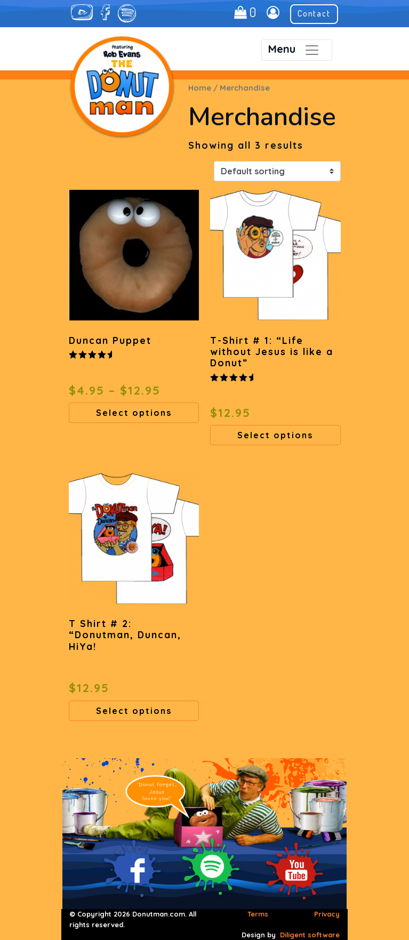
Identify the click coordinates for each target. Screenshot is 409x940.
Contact (314, 13)
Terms (257, 914)
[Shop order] (277, 171)
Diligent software (310, 934)
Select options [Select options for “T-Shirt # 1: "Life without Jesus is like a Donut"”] (275, 435)
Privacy (327, 914)
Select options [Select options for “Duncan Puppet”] (134, 412)
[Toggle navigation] (296, 50)
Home (199, 88)
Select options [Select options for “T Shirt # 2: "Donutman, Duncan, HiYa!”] (134, 710)
